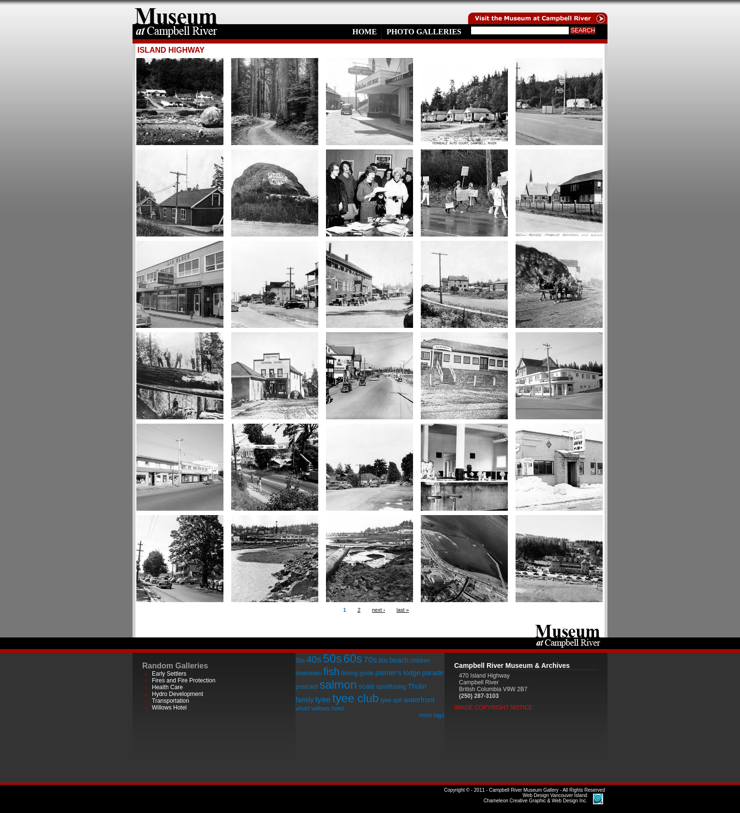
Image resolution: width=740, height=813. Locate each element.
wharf (303, 708)
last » (403, 610)
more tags (431, 715)
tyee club (355, 698)
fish (331, 671)
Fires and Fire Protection (183, 680)
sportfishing (391, 686)
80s (382, 660)
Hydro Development (177, 694)
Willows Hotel (169, 707)
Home (364, 32)
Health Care (167, 687)
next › (378, 610)
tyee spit (391, 700)
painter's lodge (397, 673)
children (420, 660)
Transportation (170, 700)
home (176, 12)
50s (332, 658)
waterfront (418, 700)
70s (370, 660)
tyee (323, 699)
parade (433, 673)
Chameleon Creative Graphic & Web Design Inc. (535, 798)
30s (300, 660)
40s (314, 659)
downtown (309, 673)
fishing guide (357, 673)
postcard (307, 686)
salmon (337, 684)
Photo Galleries (423, 32)
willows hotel (327, 708)
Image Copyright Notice (493, 707)
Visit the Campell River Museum (536, 12)
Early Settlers (169, 673)
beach (398, 660)
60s (352, 658)
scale (366, 686)
